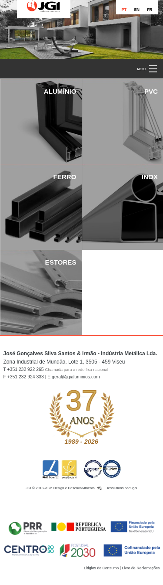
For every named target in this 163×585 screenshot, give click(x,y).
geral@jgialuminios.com (76, 376)
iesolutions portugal (122, 488)
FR (149, 9)
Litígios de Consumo (101, 568)
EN (137, 9)
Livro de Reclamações (141, 568)
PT (124, 9)
